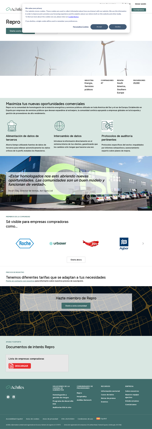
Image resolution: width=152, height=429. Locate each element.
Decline (118, 27)
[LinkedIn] (13, 397)
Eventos (104, 402)
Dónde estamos (132, 401)
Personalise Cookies (81, 27)
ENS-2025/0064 (67, 419)
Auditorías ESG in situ (62, 407)
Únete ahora (76, 260)
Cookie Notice (73, 17)
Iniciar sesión (140, 3)
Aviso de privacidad (50, 419)
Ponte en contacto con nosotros (20, 281)
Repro (79, 393)
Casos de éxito (107, 394)
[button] (143, 243)
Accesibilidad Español (14, 419)
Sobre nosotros (132, 391)
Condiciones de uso (85, 419)
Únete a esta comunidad (20, 31)
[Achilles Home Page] (15, 9)
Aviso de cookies (32, 419)
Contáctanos (139, 9)
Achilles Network (84, 400)
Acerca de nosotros (108, 3)
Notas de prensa (108, 398)
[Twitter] (8, 397)
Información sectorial (110, 391)
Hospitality (82, 396)
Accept (99, 27)
